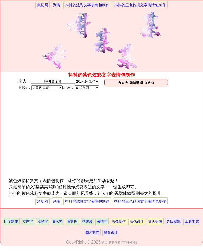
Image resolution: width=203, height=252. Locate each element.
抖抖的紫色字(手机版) (123, 242)
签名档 (57, 221)
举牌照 (87, 221)
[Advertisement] (55, 141)
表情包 (102, 221)
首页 (105, 242)
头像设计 (137, 221)
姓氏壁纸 (174, 221)
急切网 (42, 5)
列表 (56, 5)
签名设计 (111, 232)
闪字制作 (11, 221)
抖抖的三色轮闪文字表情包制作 (140, 5)
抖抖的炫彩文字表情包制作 (87, 5)
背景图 (72, 221)
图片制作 (92, 232)
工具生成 (192, 221)
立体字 (27, 221)
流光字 (43, 221)
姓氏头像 (155, 221)
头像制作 (119, 221)
